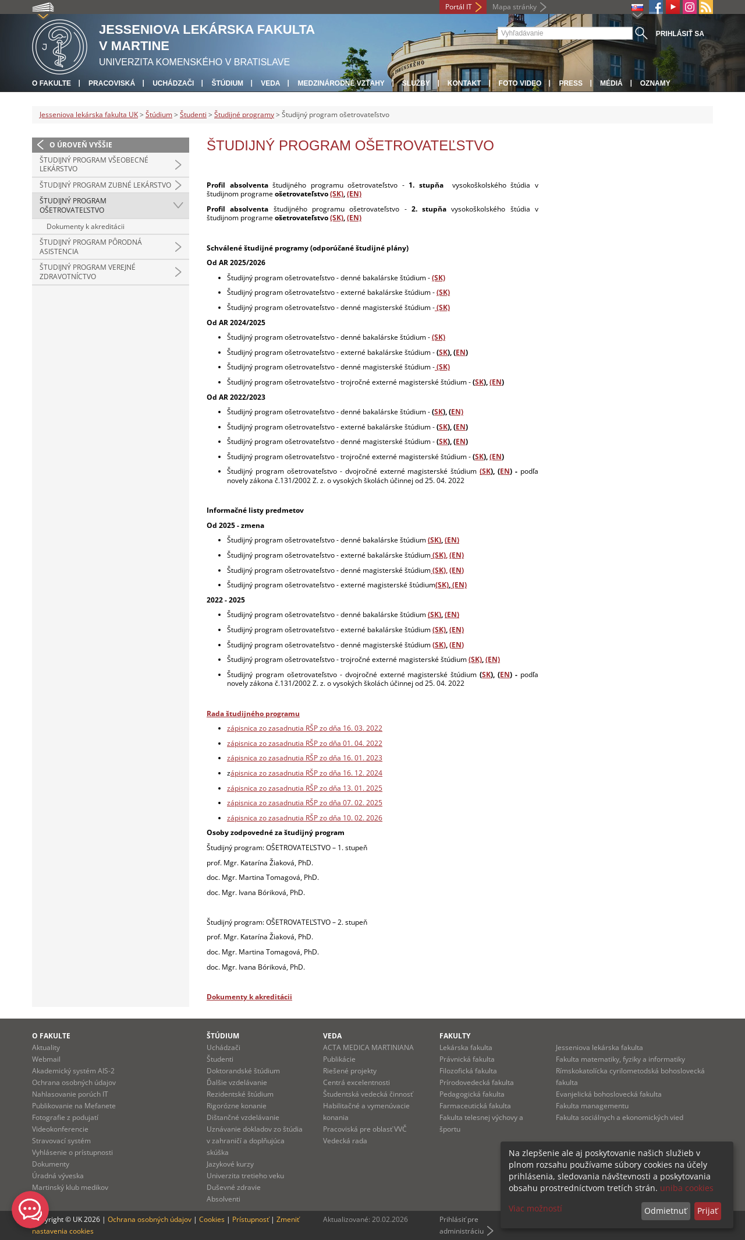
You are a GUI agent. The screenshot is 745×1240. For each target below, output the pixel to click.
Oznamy (655, 83)
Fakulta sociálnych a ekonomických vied (619, 1117)
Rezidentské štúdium (240, 1094)
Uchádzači (173, 83)
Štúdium (227, 83)
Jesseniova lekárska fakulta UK (89, 114)
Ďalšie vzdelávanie (237, 1082)
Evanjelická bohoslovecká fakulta (609, 1094)
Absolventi (223, 1199)
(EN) (354, 194)
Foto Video (520, 83)
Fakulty (454, 1036)
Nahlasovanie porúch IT (70, 1094)
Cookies (212, 1219)
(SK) (336, 194)
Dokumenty (50, 1164)
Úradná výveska (58, 1176)
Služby (416, 83)
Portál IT (458, 7)
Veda (270, 83)
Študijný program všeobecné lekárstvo (94, 164)
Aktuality (46, 1047)
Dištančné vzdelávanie (243, 1117)
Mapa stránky (514, 7)
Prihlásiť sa (680, 34)
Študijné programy (244, 114)
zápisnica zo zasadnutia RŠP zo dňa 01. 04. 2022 (304, 743)
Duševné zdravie (234, 1187)
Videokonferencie (60, 1129)
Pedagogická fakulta (472, 1094)
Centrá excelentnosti (356, 1082)
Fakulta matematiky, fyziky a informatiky (620, 1059)
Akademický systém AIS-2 (73, 1071)
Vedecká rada (345, 1141)
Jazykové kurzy (230, 1164)
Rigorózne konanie (237, 1106)
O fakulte (51, 83)
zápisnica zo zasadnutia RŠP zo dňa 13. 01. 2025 (304, 788)
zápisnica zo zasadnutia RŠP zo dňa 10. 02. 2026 (304, 818)
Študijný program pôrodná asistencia (91, 246)
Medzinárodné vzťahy (340, 83)
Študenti (193, 114)
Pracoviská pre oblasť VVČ (365, 1129)
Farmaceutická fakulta (475, 1106)
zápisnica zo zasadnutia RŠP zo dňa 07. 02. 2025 (304, 803)
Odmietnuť (665, 1210)
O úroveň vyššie (80, 145)
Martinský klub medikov (70, 1187)
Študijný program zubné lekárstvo (105, 185)
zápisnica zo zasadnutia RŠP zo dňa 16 (289, 758)
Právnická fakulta (467, 1059)
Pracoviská (111, 83)
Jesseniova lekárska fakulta (599, 1047)
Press (571, 83)
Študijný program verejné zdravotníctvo (88, 271)
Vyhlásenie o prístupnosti (72, 1152)
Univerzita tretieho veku (245, 1176)
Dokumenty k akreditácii (86, 226)
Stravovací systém (61, 1141)
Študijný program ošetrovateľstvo (73, 205)
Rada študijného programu (253, 713)
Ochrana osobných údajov (74, 1082)
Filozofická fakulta (468, 1071)
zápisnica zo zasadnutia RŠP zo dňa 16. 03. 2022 (304, 728)
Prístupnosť (250, 1219)
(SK (485, 471)
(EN (495, 382)
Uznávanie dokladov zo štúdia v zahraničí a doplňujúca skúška (255, 1140)
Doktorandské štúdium (243, 1071)
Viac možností (535, 1208)
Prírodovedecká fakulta (476, 1082)
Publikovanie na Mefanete (74, 1106)
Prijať (707, 1210)
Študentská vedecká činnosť (368, 1094)
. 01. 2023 (366, 758)
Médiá (611, 83)
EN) (457, 412)
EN (461, 352)
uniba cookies (687, 1187)
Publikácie (339, 1059)
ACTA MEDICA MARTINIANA (368, 1047)
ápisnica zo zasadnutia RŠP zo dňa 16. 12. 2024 (306, 773)
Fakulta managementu (592, 1106)
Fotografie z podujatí (65, 1117)
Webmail (46, 1059)
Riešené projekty (350, 1071)
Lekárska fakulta (465, 1047)
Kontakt (464, 83)
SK (443, 352)
